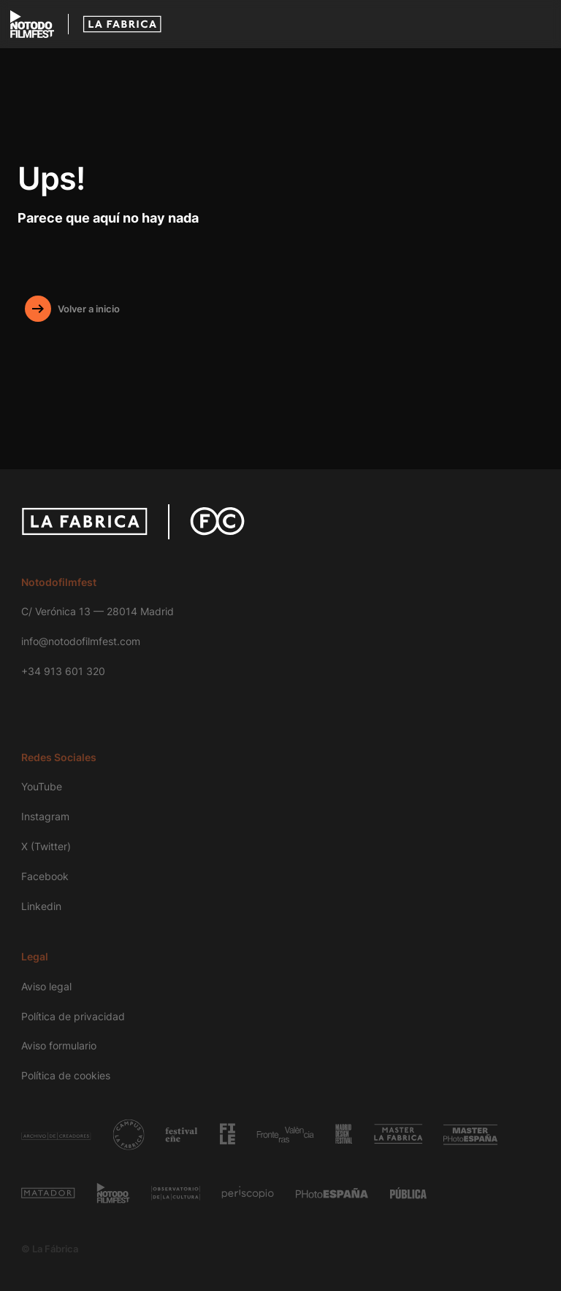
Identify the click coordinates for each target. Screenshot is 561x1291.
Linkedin (41, 906)
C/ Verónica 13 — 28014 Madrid (97, 611)
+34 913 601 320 (63, 671)
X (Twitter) (46, 846)
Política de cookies (65, 1075)
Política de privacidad (73, 1016)
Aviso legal (46, 986)
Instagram (45, 816)
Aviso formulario (58, 1045)
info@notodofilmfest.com (80, 641)
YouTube (41, 786)
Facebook (45, 876)
